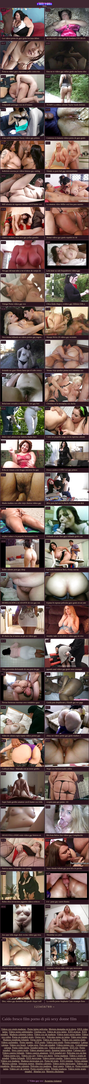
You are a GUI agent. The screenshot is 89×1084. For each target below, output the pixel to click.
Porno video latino (20, 1047)
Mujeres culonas (9, 1063)
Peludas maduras (59, 1069)
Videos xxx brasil (17, 1045)
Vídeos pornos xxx (65, 1045)
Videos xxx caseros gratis (74, 1040)
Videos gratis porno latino (69, 1034)
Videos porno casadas (53, 1058)
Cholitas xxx (40, 1032)
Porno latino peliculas (37, 1029)
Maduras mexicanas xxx (32, 1061)
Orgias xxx (40, 1037)
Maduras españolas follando (16, 1040)
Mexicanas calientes (20, 1066)
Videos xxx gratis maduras (13, 1029)
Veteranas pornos (26, 1063)
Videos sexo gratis (54, 1042)
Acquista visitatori (53, 1081)
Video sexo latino (79, 1037)
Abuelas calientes (43, 1063)
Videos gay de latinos (19, 1069)
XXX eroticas (74, 1032)
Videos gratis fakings (58, 1047)
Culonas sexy (79, 1050)
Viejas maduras (61, 1055)
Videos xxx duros (45, 1055)
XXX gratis (40, 1042)
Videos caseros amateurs (36, 1053)
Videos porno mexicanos (64, 1063)
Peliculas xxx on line (76, 1053)
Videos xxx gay (28, 1055)
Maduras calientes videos (21, 1034)
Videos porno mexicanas (75, 1058)
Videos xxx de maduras (45, 1034)
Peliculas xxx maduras (41, 1066)
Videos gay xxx (44, 4)
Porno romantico (72, 1042)
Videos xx (69, 1066)
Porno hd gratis (51, 1061)
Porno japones (26, 1042)
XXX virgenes (66, 1061)
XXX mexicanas (33, 1058)
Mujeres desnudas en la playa (62, 1029)
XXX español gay (57, 1053)
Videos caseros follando (13, 1053)
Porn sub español (47, 1045)
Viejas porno (36, 1040)
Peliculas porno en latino (58, 1037)
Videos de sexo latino (57, 1032)
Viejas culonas (81, 1061)
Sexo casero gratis (20, 1050)
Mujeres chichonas (55, 1071)
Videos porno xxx (11, 1055)
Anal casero (58, 1066)
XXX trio (74, 1047)
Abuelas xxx (39, 1071)
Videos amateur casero (40, 1050)
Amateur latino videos (62, 1050)
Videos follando (17, 1058)
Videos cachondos (9, 1042)
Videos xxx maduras (10, 1061)
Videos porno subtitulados (21, 1032)
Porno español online (40, 1069)
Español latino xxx (39, 1047)
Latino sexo (32, 1045)
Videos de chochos (52, 1040)
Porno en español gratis (23, 1037)
